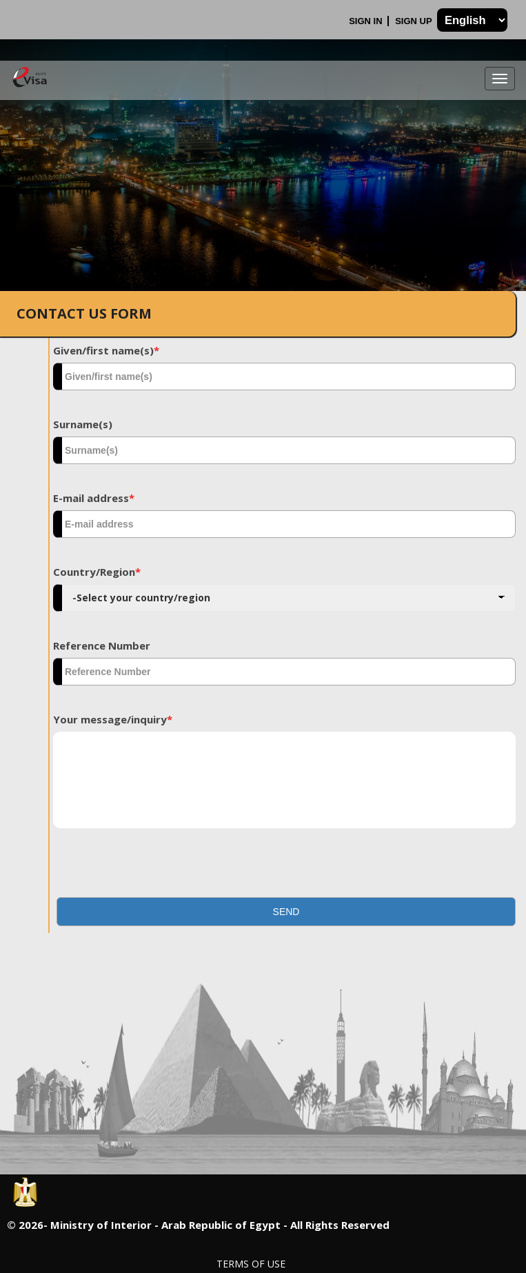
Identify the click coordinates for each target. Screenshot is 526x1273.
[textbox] (284, 376)
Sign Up (414, 21)
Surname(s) (82, 424)
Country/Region (97, 572)
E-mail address (93, 498)
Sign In (367, 21)
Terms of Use (250, 1263)
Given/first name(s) (106, 350)
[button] (286, 911)
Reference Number (101, 645)
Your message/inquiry (112, 719)
